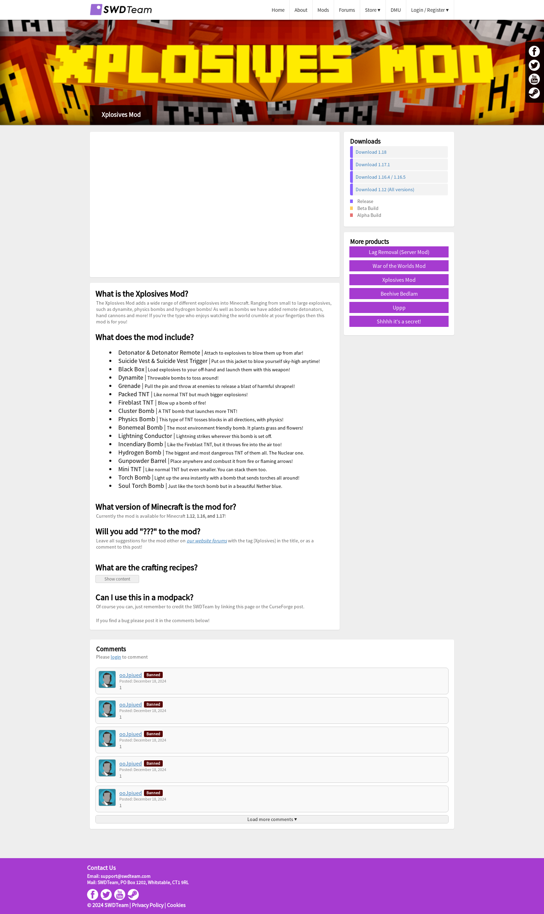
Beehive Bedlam (399, 293)
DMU (396, 10)
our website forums (207, 541)
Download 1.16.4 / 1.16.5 (381, 177)
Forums (347, 10)
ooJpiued (130, 674)
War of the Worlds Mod (399, 265)
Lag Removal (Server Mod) (399, 251)
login (116, 657)
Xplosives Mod (399, 279)
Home (278, 10)
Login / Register (428, 10)
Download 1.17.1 (373, 164)
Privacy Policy (147, 905)
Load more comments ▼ (272, 819)
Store (370, 10)
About (301, 10)
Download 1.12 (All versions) (385, 189)
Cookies (176, 905)
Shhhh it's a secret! (399, 321)
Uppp (399, 307)
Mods (323, 10)
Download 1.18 (371, 152)
